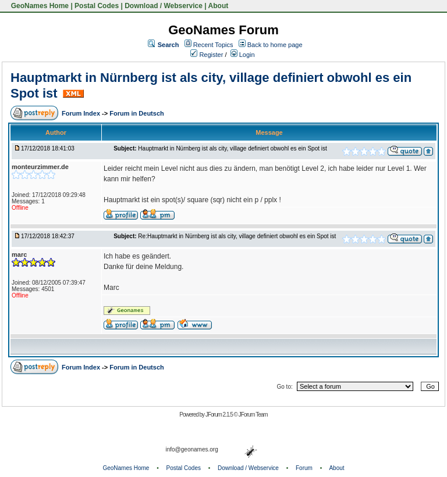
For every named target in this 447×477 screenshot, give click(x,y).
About (218, 6)
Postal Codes (96, 6)
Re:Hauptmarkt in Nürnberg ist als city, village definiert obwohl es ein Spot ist (237, 236)
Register (206, 54)
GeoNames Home (39, 6)
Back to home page (275, 44)
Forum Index (82, 113)
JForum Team (253, 414)
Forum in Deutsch (136, 113)
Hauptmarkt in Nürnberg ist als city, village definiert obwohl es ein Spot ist (232, 148)
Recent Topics (213, 44)
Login (242, 54)
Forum (304, 468)
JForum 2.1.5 (219, 414)
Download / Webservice (164, 6)
